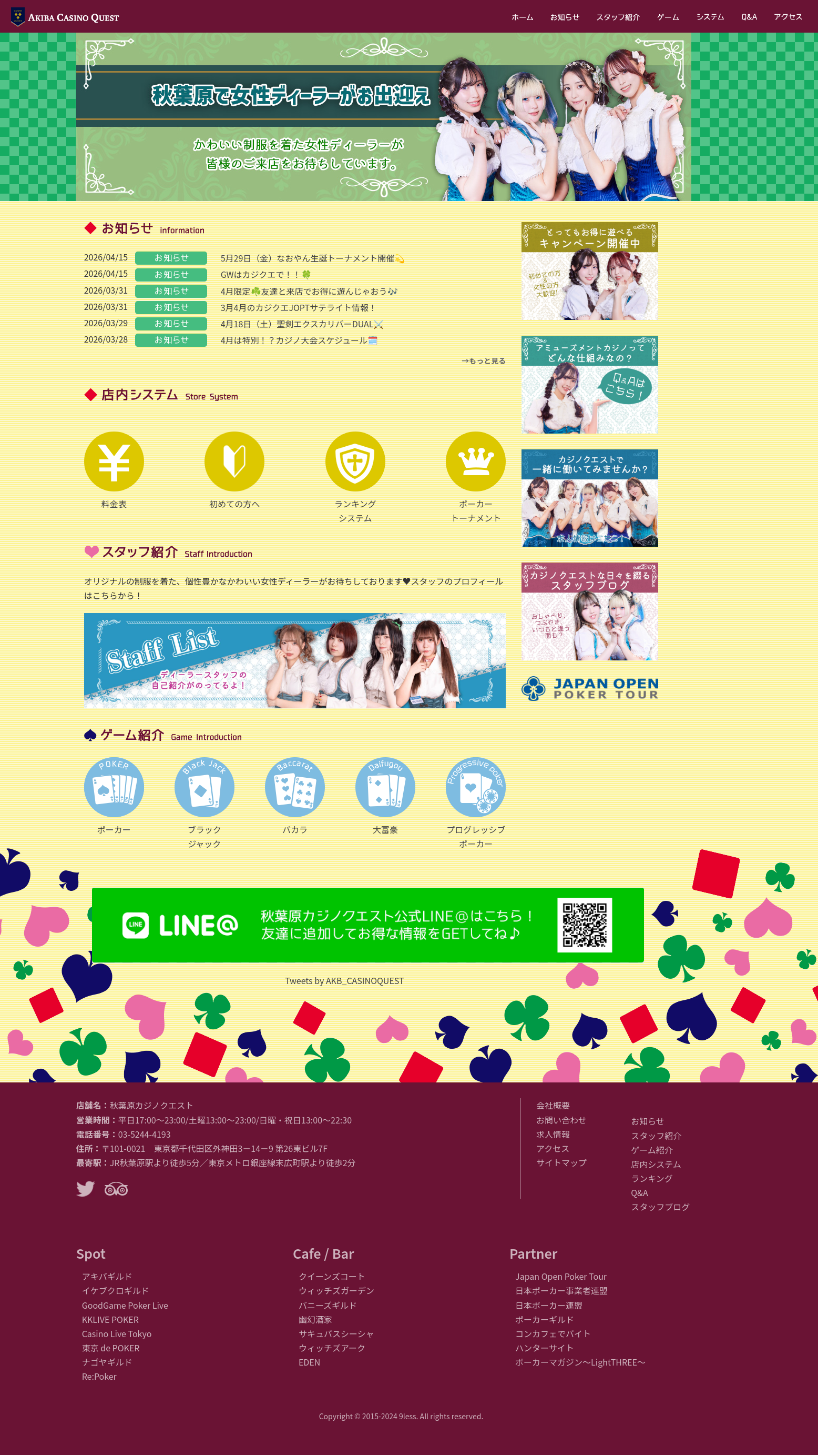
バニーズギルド (328, 1305)
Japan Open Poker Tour (561, 1276)
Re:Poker (99, 1376)
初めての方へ (234, 471)
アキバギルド (107, 1276)
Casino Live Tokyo (117, 1333)
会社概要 (553, 1105)
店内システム (656, 1164)
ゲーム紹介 (652, 1149)
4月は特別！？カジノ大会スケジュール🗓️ (299, 340)
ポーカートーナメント (476, 478)
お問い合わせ (561, 1119)
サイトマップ (561, 1162)
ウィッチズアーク (332, 1347)
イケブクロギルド (115, 1290)
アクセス (552, 1148)
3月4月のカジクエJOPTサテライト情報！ (299, 307)
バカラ (295, 796)
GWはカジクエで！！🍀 (266, 274)
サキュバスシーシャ (336, 1333)
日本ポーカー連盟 (548, 1305)
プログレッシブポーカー (476, 803)
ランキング (652, 1178)
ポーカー (114, 796)
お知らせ (647, 1121)
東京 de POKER (111, 1347)
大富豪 (385, 796)
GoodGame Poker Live (125, 1305)
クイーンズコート (332, 1276)
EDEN (309, 1362)
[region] (383, 117)
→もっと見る (484, 360)
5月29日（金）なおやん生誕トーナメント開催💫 (313, 258)
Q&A (639, 1192)
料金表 (114, 471)
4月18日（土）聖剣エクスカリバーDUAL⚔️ (302, 323)
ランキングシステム (355, 478)
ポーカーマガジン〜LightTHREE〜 (580, 1362)
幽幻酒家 (315, 1319)
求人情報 (553, 1134)
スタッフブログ (660, 1206)
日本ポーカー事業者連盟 (561, 1290)
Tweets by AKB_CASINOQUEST (344, 980)
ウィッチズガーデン (336, 1290)
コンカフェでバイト (553, 1333)
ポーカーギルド (544, 1319)
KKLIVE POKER (110, 1319)
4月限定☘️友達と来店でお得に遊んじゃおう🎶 (309, 291)
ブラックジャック (204, 803)
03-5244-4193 (144, 1134)
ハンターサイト (544, 1347)
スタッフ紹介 (656, 1135)
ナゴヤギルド (107, 1362)
